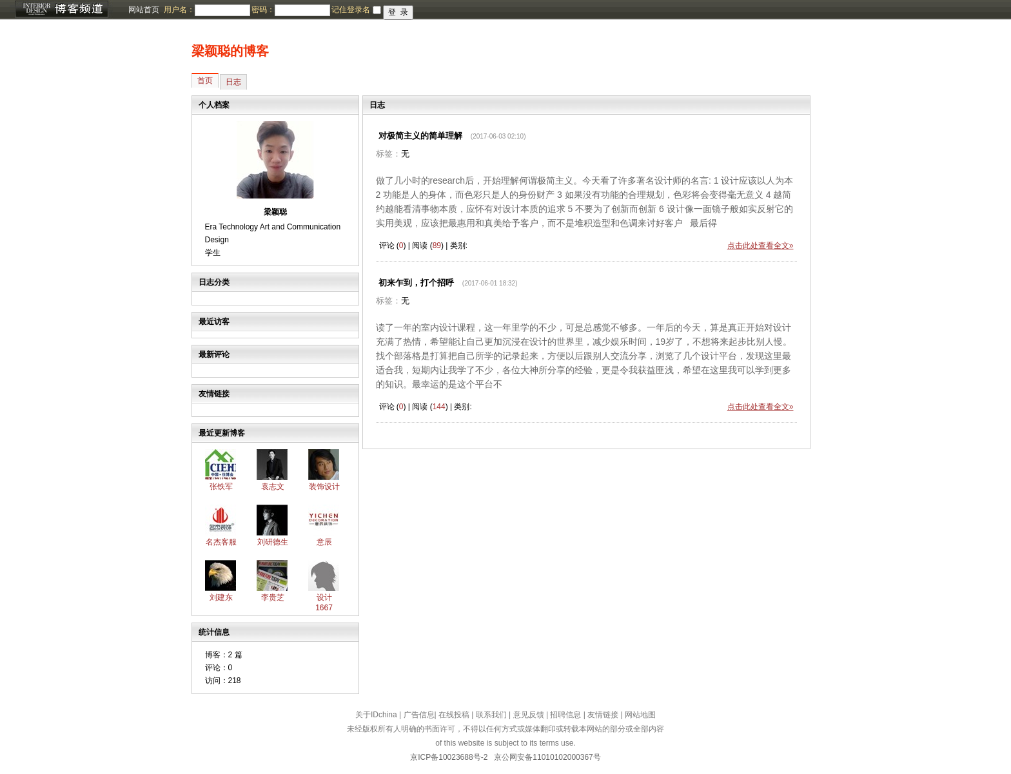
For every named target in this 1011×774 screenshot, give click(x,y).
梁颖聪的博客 (230, 51)
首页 (205, 80)
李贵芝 (272, 597)
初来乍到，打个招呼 (416, 282)
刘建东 (221, 597)
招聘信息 (565, 714)
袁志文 (272, 486)
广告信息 (419, 714)
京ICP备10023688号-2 (448, 757)
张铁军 (221, 486)
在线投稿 (453, 714)
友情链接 (602, 714)
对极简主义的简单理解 (420, 135)
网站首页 (143, 9)
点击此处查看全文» (760, 245)
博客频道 (61, 9)
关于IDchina (376, 714)
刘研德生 (272, 542)
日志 (233, 81)
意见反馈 (528, 714)
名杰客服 (221, 542)
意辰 (324, 542)
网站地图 (640, 714)
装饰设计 (324, 486)
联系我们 (491, 714)
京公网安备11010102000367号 (547, 757)
